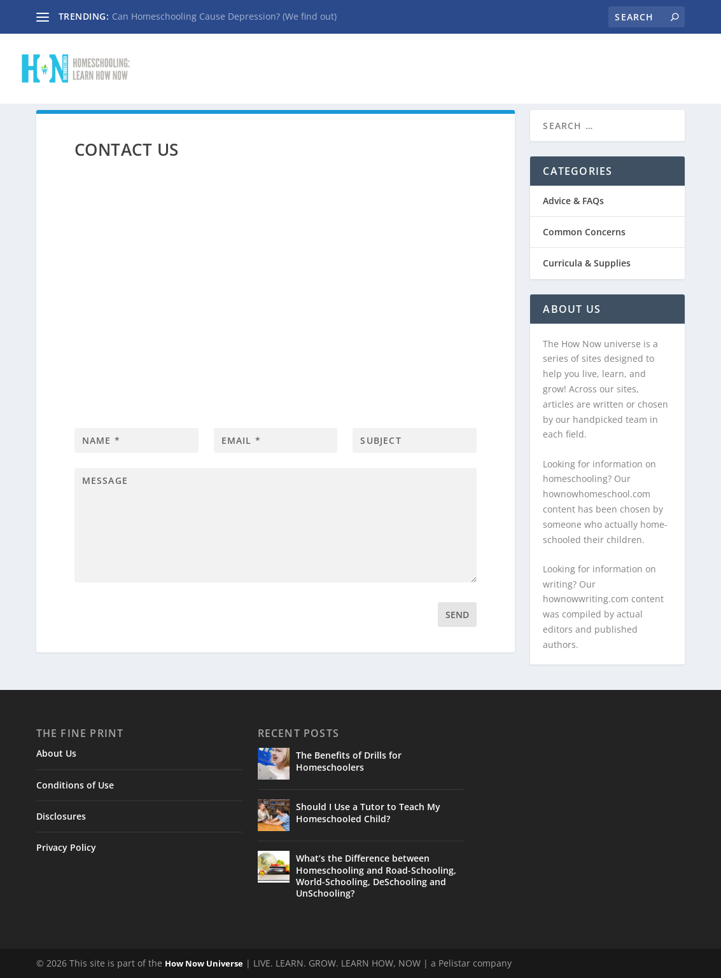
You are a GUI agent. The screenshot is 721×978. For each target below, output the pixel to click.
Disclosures (61, 816)
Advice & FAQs (382, 61)
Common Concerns (496, 61)
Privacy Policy (66, 847)
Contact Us (291, 61)
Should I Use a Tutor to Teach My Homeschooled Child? (368, 812)
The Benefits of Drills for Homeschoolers (349, 761)
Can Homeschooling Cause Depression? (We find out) (224, 16)
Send (457, 615)
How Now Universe (204, 963)
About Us (56, 753)
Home (222, 61)
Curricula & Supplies (631, 61)
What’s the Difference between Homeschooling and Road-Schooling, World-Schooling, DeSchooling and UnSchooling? (376, 875)
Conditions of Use (75, 785)
